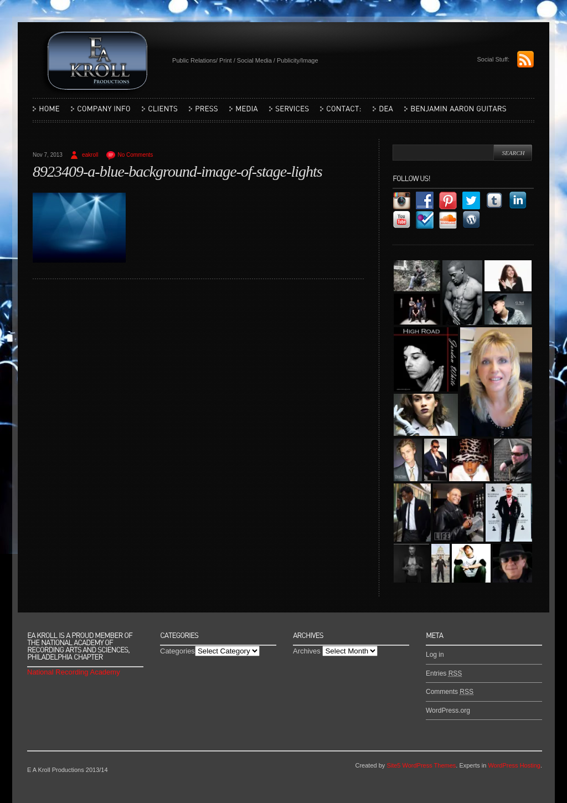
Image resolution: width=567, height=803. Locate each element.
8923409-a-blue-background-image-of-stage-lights (177, 171)
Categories (177, 651)
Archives (307, 651)
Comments (449, 692)
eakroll (90, 155)
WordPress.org (448, 710)
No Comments (135, 155)
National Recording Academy (73, 672)
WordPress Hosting (514, 765)
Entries (444, 673)
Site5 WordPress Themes (421, 765)
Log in (435, 654)
